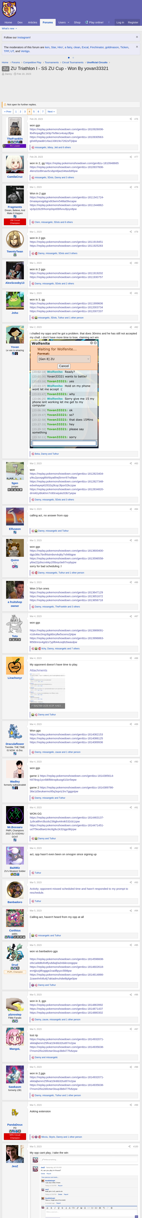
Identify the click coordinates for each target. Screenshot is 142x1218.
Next (50, 111)
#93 (136, 882)
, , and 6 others (53, 147)
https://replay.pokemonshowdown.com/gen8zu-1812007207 (66, 311)
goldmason (112, 47)
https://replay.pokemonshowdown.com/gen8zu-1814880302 (66, 1012)
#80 (136, 263)
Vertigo (25, 51)
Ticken (124, 47)
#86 (136, 582)
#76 (136, 119)
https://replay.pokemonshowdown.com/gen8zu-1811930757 (66, 277)
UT (12, 51)
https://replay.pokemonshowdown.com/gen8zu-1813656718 (66, 600)
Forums (48, 22)
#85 (136, 540)
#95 (136, 945)
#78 (136, 187)
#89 (136, 724)
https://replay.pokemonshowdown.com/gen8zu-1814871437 (66, 1008)
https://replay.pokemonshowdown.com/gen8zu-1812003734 (66, 307)
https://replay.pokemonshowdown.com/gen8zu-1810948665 (82, 163)
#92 (136, 848)
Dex (20, 22)
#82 (136, 327)
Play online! (96, 22)
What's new (8, 28)
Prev (8, 111)
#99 (136, 1105)
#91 (136, 807)
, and (47, 454)
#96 (136, 994)
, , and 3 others (54, 177)
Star (53, 47)
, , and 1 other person (61, 317)
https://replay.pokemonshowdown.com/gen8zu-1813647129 (66, 592)
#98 (136, 1067)
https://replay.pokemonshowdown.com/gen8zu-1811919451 (66, 241)
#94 (136, 910)
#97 (136, 1029)
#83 (136, 463)
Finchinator (97, 47)
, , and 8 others (54, 222)
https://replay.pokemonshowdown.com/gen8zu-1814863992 (66, 1004)
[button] (68, 22)
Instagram (23, 37)
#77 (136, 157)
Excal (85, 47)
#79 (136, 232)
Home (8, 22)
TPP (6, 51)
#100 (135, 1146)
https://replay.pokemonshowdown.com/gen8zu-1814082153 (66, 734)
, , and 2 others (54, 283)
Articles (32, 22)
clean (77, 47)
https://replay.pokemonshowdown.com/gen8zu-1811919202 (66, 273)
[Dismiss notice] (136, 37)
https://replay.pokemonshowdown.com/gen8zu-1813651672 (66, 596)
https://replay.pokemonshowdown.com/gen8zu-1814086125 (66, 738)
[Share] (130, 119)
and (47, 714)
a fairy (68, 47)
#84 (136, 509)
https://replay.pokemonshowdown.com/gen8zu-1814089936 (66, 742)
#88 (136, 658)
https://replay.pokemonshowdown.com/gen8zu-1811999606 (66, 303)
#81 (136, 293)
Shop (77, 22)
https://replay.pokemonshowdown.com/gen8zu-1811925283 (66, 245)
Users (62, 22)
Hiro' (60, 47)
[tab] (69, 57)
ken (47, 47)
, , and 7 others (60, 648)
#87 (136, 616)
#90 (136, 761)
